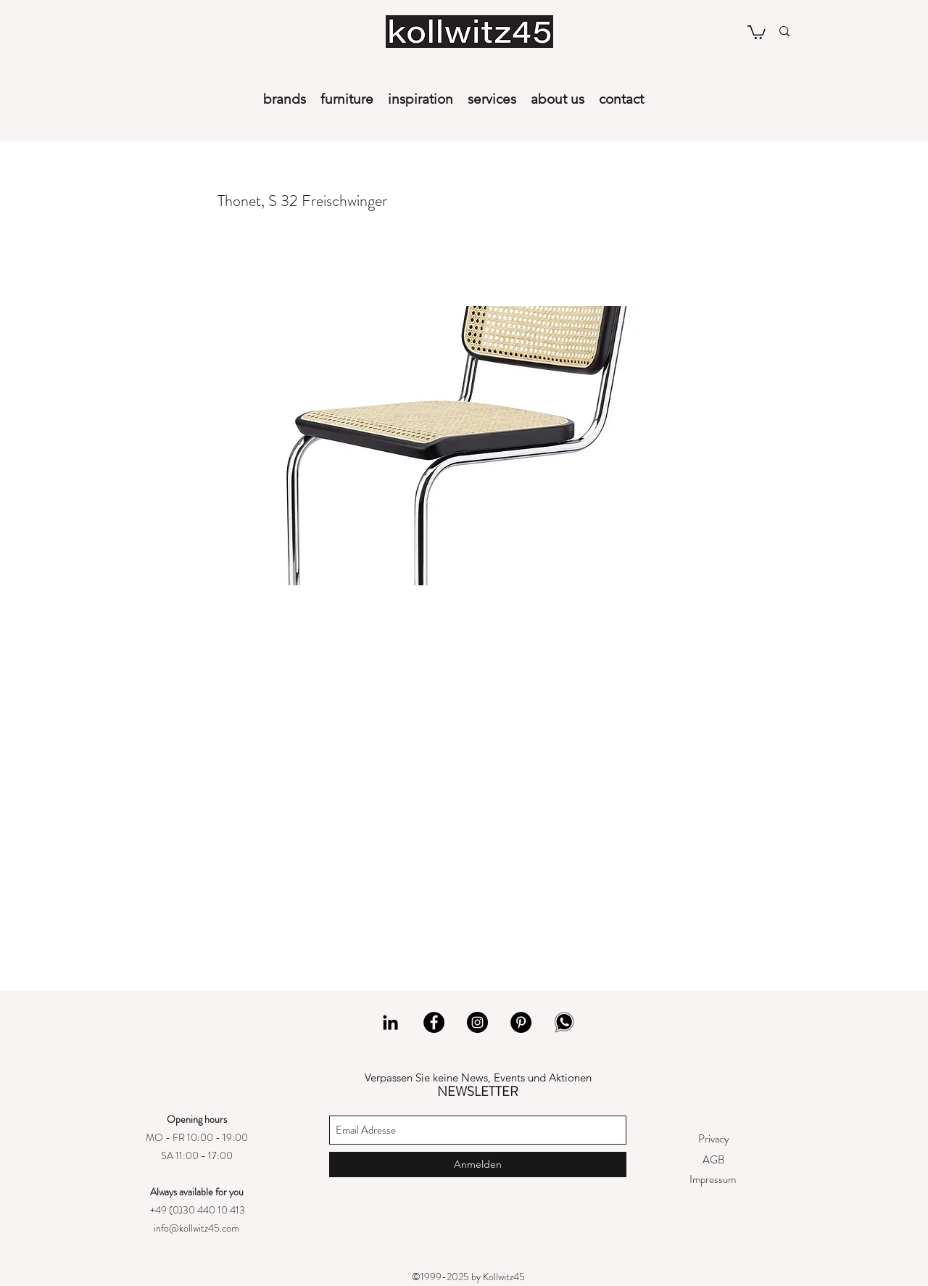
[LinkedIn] (390, 1022)
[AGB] (713, 1160)
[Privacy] (714, 1139)
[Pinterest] (520, 1022)
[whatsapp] (564, 1022)
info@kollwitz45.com (196, 1228)
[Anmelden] (477, 1164)
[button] (756, 31)
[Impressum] (712, 1179)
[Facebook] (433, 1022)
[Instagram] (477, 1022)
